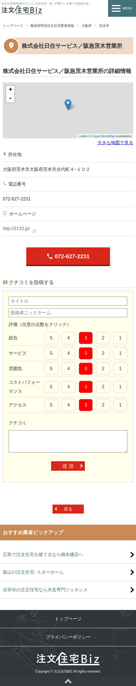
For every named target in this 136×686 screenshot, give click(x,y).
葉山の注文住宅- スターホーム (33, 572)
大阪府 (87, 26)
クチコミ (18, 422)
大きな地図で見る (115, 142)
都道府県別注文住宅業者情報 (52, 26)
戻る (68, 509)
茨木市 (104, 26)
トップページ (13, 26)
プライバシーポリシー (68, 637)
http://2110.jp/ (16, 228)
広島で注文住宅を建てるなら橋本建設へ (43, 554)
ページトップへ (68, 681)
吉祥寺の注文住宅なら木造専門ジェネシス (45, 589)
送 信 (68, 466)
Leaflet (83, 136)
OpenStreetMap (104, 136)
